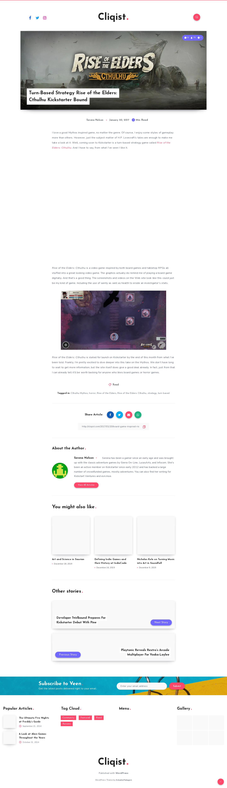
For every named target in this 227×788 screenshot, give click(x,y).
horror (92, 393)
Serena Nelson (84, 457)
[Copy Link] (113, 426)
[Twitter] (38, 17)
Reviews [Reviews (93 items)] (67, 724)
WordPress (122, 773)
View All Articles (86, 485)
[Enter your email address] (142, 686)
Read (116, 385)
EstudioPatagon (124, 780)
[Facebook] (30, 17)
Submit (177, 686)
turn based (164, 393)
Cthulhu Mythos (79, 393)
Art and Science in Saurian (68, 559)
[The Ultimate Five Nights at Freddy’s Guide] (9, 721)
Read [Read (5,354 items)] (99, 718)
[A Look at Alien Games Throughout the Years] (9, 738)
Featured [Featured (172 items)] (85, 718)
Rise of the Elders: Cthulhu (131, 393)
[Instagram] (45, 17)
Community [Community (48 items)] (68, 718)
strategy (152, 393)
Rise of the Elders (106, 393)
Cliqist (113, 17)
